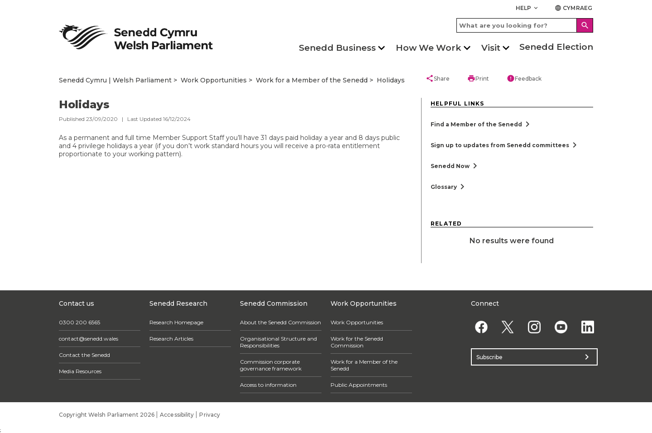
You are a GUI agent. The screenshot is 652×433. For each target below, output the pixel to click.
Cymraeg (573, 8)
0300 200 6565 (79, 322)
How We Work (428, 48)
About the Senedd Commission (280, 322)
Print (478, 78)
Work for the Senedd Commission (357, 342)
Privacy (209, 414)
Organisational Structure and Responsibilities (278, 342)
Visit (490, 48)
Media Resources (80, 371)
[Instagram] (534, 327)
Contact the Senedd (84, 354)
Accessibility (177, 414)
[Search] (585, 25)
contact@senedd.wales (88, 338)
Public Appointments (359, 384)
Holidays (391, 80)
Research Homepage (176, 322)
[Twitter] (508, 327)
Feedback (524, 78)
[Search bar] (525, 25)
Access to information (268, 384)
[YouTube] (561, 327)
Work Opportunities (214, 80)
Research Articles (171, 338)
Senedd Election (556, 47)
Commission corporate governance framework (271, 365)
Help (528, 8)
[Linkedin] (587, 327)
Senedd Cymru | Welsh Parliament (115, 80)
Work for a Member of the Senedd (312, 80)
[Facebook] (481, 327)
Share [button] (438, 78)
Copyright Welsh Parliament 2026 (106, 414)
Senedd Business (337, 48)
